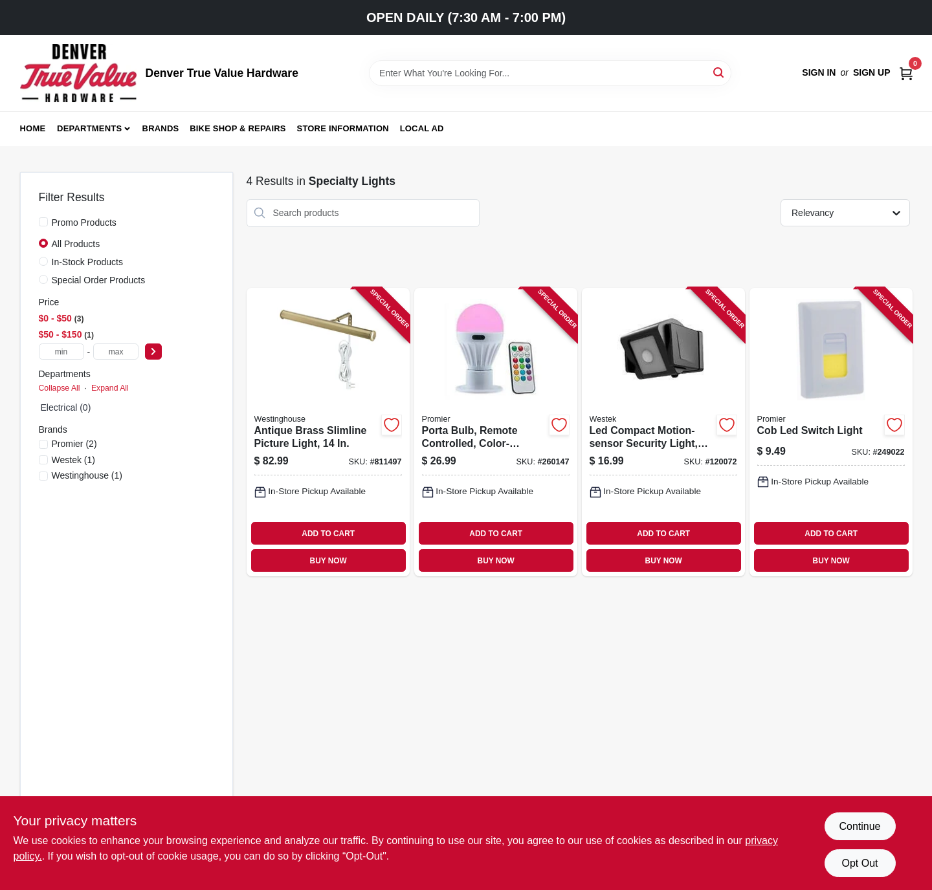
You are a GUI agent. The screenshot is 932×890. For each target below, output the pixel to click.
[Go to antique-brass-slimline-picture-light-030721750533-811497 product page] (328, 432)
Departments (89, 128)
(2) (74, 444)
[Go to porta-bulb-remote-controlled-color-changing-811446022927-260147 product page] (495, 432)
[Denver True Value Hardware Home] (78, 73)
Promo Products (84, 222)
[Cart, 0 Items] (906, 73)
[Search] (719, 72)
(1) (73, 460)
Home (33, 128)
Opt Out (859, 863)
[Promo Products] (43, 221)
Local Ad (422, 128)
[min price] (61, 351)
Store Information (343, 128)
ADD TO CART (328, 533)
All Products (76, 244)
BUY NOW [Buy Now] (328, 560)
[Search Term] (550, 73)
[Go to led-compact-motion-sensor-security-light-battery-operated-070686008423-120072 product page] (663, 432)
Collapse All (59, 388)
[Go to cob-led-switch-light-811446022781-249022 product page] (831, 432)
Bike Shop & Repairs (238, 128)
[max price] (116, 351)
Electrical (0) (66, 407)
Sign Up (872, 72)
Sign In (819, 72)
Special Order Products (99, 280)
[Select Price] (153, 351)
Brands (160, 128)
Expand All (110, 388)
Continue (859, 826)
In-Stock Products (88, 262)
